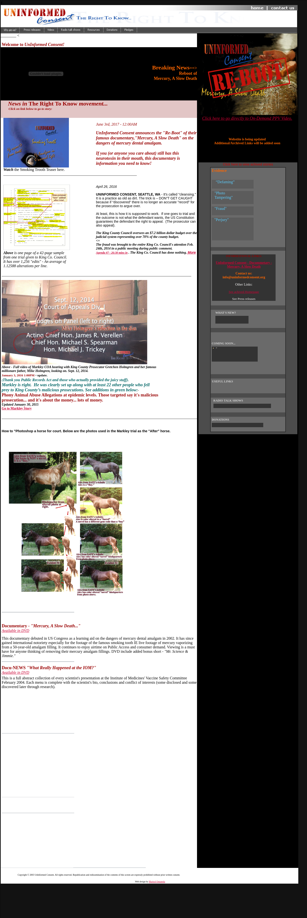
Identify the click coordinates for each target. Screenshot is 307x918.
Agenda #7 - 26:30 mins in (112, 252)
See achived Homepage (244, 292)
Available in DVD (15, 631)
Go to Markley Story (17, 408)
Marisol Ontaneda (157, 881)
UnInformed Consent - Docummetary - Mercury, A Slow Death (244, 264)
